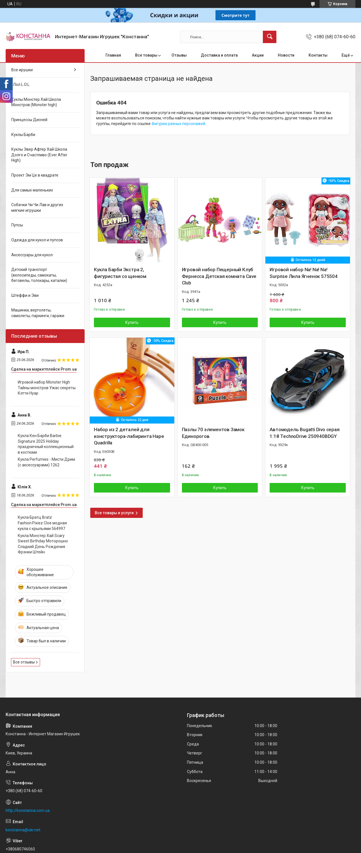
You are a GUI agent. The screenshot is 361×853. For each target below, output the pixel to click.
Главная (113, 55)
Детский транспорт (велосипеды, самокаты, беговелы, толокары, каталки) (39, 275)
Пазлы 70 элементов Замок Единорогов (213, 433)
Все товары (146, 55)
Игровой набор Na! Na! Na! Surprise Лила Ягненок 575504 (303, 273)
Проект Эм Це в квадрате (34, 175)
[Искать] (269, 37)
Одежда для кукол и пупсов (37, 240)
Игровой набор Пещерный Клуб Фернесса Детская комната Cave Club (219, 276)
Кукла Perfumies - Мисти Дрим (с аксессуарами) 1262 (46, 462)
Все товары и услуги (114, 513)
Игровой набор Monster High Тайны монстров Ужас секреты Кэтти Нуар (47, 387)
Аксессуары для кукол (32, 255)
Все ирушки (22, 70)
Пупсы (17, 225)
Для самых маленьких (32, 190)
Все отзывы (24, 662)
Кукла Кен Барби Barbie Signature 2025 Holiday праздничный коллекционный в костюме (46, 444)
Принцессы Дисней (29, 119)
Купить (131, 322)
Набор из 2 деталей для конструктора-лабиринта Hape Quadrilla (129, 436)
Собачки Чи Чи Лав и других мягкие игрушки (37, 207)
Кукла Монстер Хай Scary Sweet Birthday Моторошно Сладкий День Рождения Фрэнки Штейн (43, 543)
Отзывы (179, 55)
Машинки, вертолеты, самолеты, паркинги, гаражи (37, 313)
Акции (258, 55)
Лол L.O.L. (20, 84)
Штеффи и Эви (25, 295)
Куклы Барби (23, 134)
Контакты (318, 55)
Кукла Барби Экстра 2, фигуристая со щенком (120, 273)
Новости (286, 55)
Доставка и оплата (219, 55)
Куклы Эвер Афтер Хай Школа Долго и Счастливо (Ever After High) (39, 154)
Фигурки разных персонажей (178, 123)
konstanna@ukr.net (23, 830)
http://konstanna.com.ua (28, 810)
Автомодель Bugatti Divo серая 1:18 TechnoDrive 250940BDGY (304, 433)
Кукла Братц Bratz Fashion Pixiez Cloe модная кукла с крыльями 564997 (42, 523)
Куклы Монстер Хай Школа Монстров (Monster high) (36, 102)
